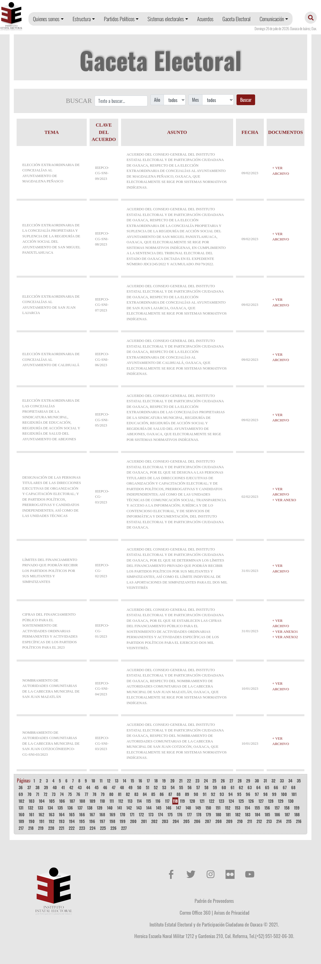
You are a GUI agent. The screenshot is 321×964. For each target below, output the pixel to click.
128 (270, 801)
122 (211, 801)
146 (168, 808)
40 (55, 787)
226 (113, 828)
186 (277, 814)
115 (148, 801)
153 (237, 808)
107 (72, 801)
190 (32, 821)
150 (208, 808)
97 (257, 794)
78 (94, 794)
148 (188, 808)
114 (139, 801)
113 (130, 801)
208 (218, 821)
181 (228, 814)
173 (150, 814)
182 (237, 814)
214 (279, 821)
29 (248, 781)
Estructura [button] (82, 19)
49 (130, 787)
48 (122, 787)
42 (71, 787)
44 (88, 787)
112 (120, 801)
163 (51, 814)
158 (286, 808)
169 (112, 814)
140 (110, 808)
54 (173, 787)
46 (105, 787)
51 (147, 787)
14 (124, 781)
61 (232, 787)
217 (21, 828)
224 (92, 828)
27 (231, 781)
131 (21, 808)
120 (192, 801)
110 (102, 801)
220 (51, 828)
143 (139, 808)
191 (41, 821)
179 (208, 814)
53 (164, 787)
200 (133, 821)
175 (170, 814)
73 (53, 794)
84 (145, 794)
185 (267, 814)
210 (240, 821)
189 (21, 821)
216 (299, 821)
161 (31, 814)
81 (119, 794)
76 (78, 794)
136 (70, 808)
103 (31, 801)
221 (61, 828)
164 (61, 814)
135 (60, 808)
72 (45, 794)
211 (249, 821)
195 (82, 821)
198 (112, 821)
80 (111, 794)
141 (119, 808)
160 (21, 814)
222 (72, 828)
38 (37, 787)
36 (21, 787)
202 (154, 821)
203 (165, 821)
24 (206, 781)
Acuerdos (205, 19)
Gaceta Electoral (236, 19)
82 (128, 794)
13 (116, 781)
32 (273, 781)
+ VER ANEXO (284, 500)
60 (224, 787)
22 (189, 781)
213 (269, 821)
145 (158, 808)
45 (97, 787)
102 (21, 801)
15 (132, 781)
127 (261, 801)
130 (291, 801)
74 (62, 794)
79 (103, 794)
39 (46, 787)
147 (178, 808)
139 (99, 808)
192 (51, 821)
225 (103, 828)
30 (257, 781)
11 (101, 781)
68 (293, 787)
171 (132, 814)
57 (198, 787)
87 (170, 794)
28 (240, 781)
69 (21, 794)
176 (179, 814)
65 (267, 787)
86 (162, 794)
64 (258, 787)
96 (248, 794)
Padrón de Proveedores (214, 900)
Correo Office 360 (195, 912)
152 (227, 808)
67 (285, 787)
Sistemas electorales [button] (166, 19)
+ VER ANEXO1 (285, 631)
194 (72, 821)
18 (156, 781)
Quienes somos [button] (46, 19)
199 (123, 821)
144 (148, 808)
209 (229, 821)
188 (297, 814)
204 (176, 821)
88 (178, 794)
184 (257, 814)
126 (251, 801)
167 (92, 814)
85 (153, 794)
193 (61, 821)
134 (50, 808)
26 (223, 781)
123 (221, 801)
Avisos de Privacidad (231, 912)
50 (139, 787)
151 (218, 808)
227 (124, 828)
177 (189, 814)
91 (204, 794)
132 (30, 808)
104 (41, 801)
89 (187, 794)
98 (265, 794)
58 (206, 787)
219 (41, 828)
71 (37, 794)
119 (182, 801)
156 (267, 808)
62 (241, 787)
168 (102, 814)
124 (231, 801)
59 (215, 787)
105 (52, 801)
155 (257, 808)
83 (136, 794)
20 (172, 781)
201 (144, 821)
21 (180, 781)
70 (30, 794)
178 (198, 814)
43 (80, 787)
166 (82, 814)
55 (181, 787)
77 (86, 794)
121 (202, 801)
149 (198, 808)
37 (29, 787)
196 (92, 821)
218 (31, 828)
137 (80, 808)
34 (290, 781)
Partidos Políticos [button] (119, 19)
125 (241, 801)
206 (197, 821)
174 (160, 814)
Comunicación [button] (272, 19)
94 (230, 794)
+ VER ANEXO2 (285, 637)
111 (112, 801)
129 (281, 801)
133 (40, 808)
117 (167, 801)
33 (282, 781)
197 (102, 821)
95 (239, 794)
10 (93, 781)
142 (129, 808)
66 (276, 787)
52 (156, 787)
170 (122, 814)
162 (41, 814)
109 (92, 801)
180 (218, 814)
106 (62, 801)
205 (186, 821)
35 (299, 781)
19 (164, 781)
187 (287, 814)
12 (108, 781)
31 (265, 781)
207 (208, 821)
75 (70, 794)
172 (141, 814)
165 (72, 814)
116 (157, 801)
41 (63, 787)
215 (288, 821)
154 (247, 808)
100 (284, 794)
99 (274, 794)
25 (214, 781)
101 (294, 794)
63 (250, 787)
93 (222, 794)
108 (82, 801)
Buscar (245, 99)
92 (213, 794)
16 (140, 781)
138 (89, 808)
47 (113, 787)
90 (196, 794)
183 (247, 814)
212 (259, 821)
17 (148, 781)
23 (197, 781)
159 (297, 808)
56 (190, 787)
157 (277, 808)
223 (82, 828)
